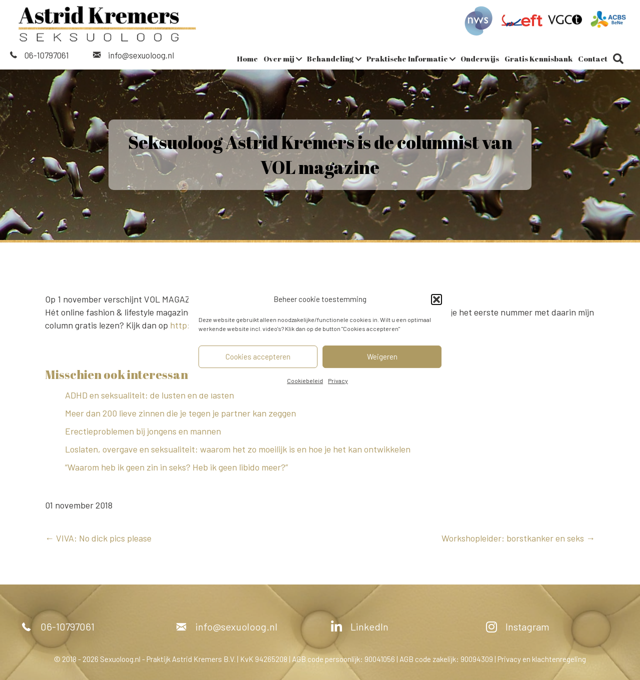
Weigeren (382, 356)
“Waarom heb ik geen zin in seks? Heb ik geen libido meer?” (176, 467)
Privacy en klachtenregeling (542, 659)
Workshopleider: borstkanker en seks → (518, 538)
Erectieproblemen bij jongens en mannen (143, 431)
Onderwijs (479, 59)
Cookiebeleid (305, 380)
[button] (437, 299)
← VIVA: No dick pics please (98, 538)
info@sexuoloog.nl (141, 55)
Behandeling (330, 59)
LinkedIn (369, 626)
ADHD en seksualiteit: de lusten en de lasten (150, 395)
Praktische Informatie (407, 59)
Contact (593, 59)
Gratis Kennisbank (538, 59)
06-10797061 (46, 55)
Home (247, 59)
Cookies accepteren (258, 356)
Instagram (528, 626)
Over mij (279, 59)
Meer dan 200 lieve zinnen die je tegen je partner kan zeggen (180, 413)
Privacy (338, 380)
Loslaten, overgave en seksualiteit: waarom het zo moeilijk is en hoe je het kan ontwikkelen (237, 449)
